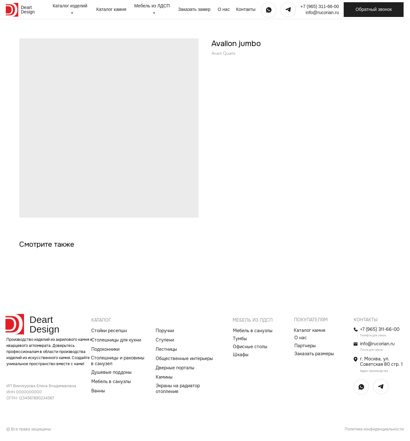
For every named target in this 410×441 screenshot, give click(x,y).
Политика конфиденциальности (374, 429)
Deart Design (28, 9)
